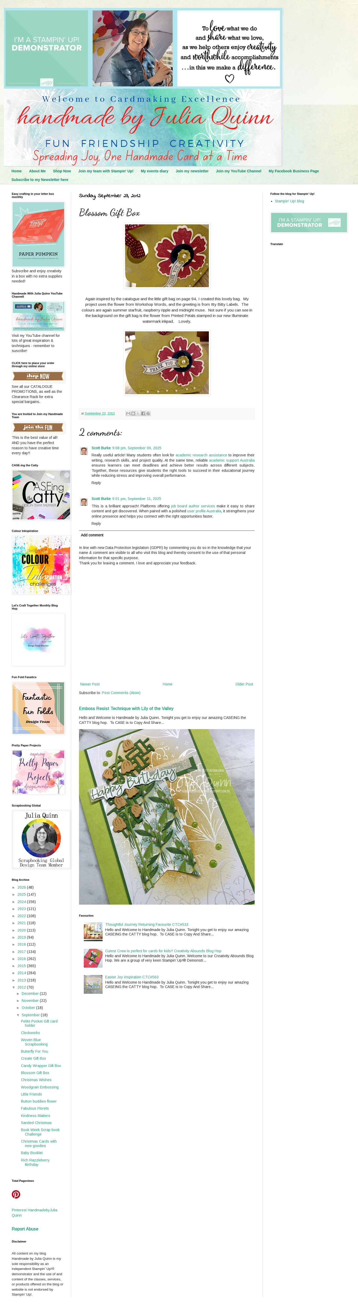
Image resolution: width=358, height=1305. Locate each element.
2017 (22, 952)
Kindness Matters (35, 1116)
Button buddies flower (39, 1101)
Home (17, 171)
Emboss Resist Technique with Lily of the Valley (126, 708)
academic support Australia (232, 460)
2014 (22, 973)
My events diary (154, 171)
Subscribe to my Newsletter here (40, 180)
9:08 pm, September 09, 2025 (136, 448)
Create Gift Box (33, 1058)
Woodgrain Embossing (40, 1087)
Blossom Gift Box (35, 1073)
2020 (22, 930)
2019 (22, 937)
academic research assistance (201, 455)
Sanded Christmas (36, 1123)
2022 (22, 916)
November (31, 1000)
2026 (22, 887)
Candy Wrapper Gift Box (41, 1066)
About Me (37, 171)
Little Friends (31, 1094)
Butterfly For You (34, 1051)
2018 (22, 944)
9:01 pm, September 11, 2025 (136, 499)
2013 (22, 980)
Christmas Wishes (36, 1080)
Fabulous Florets (35, 1108)
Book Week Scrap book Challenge (40, 1132)
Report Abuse (25, 1229)
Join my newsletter (192, 171)
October (29, 1008)
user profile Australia (204, 511)
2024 (22, 902)
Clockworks (30, 1033)
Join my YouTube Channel (238, 171)
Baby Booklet (32, 1153)
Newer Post (90, 684)
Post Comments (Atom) (121, 693)
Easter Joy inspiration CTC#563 (132, 977)
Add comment (92, 535)
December (31, 993)
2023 (22, 909)
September (31, 1015)
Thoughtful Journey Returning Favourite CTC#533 (146, 924)
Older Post (244, 684)
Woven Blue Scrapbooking (34, 1042)
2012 (22, 987)
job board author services (193, 506)
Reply (96, 483)
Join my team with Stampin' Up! (105, 171)
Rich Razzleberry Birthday (35, 1162)
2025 (22, 894)
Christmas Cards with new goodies (39, 1143)
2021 (22, 923)
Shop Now (62, 171)
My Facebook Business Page (294, 171)
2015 (22, 966)
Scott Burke (101, 448)
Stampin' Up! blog (289, 201)
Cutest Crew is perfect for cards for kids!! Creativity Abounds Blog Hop (163, 951)
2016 (22, 959)
